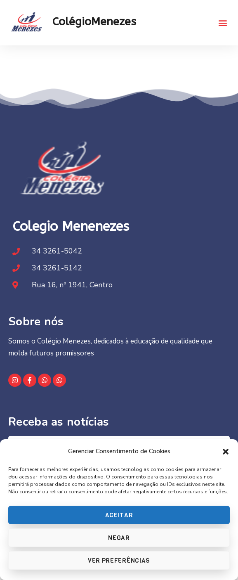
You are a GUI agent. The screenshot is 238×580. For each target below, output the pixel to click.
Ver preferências (119, 560)
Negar (119, 538)
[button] (226, 451)
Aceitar (119, 515)
